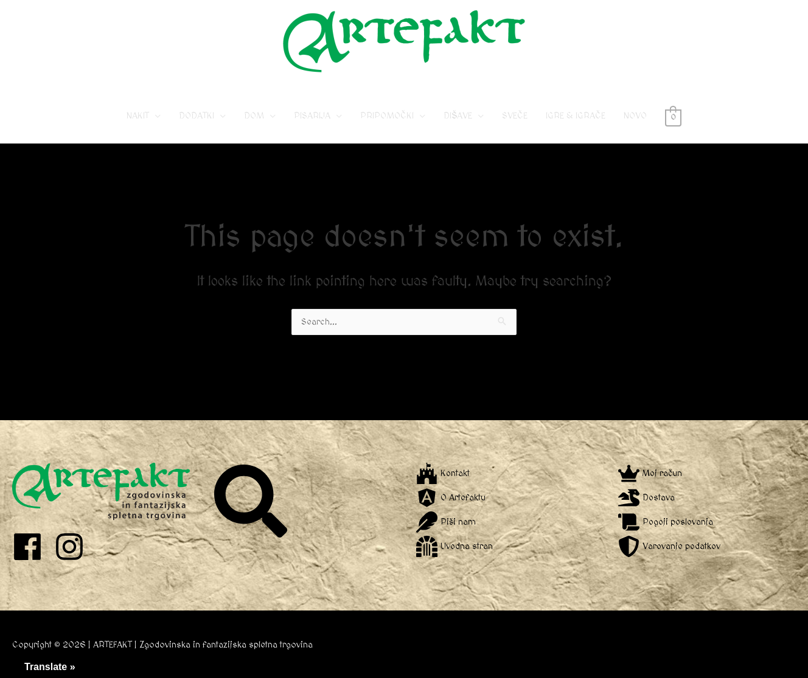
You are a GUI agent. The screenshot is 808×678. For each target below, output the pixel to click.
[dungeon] (454, 546)
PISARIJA (312, 116)
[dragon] (646, 497)
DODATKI (196, 116)
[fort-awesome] (443, 473)
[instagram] (74, 546)
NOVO (635, 116)
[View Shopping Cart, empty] (673, 116)
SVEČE (515, 116)
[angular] (451, 497)
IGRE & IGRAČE (575, 116)
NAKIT (138, 116)
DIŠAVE (458, 116)
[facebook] (32, 546)
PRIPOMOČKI (387, 116)
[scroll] (667, 522)
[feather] (446, 522)
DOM (254, 116)
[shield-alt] (670, 546)
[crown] (650, 473)
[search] (252, 501)
